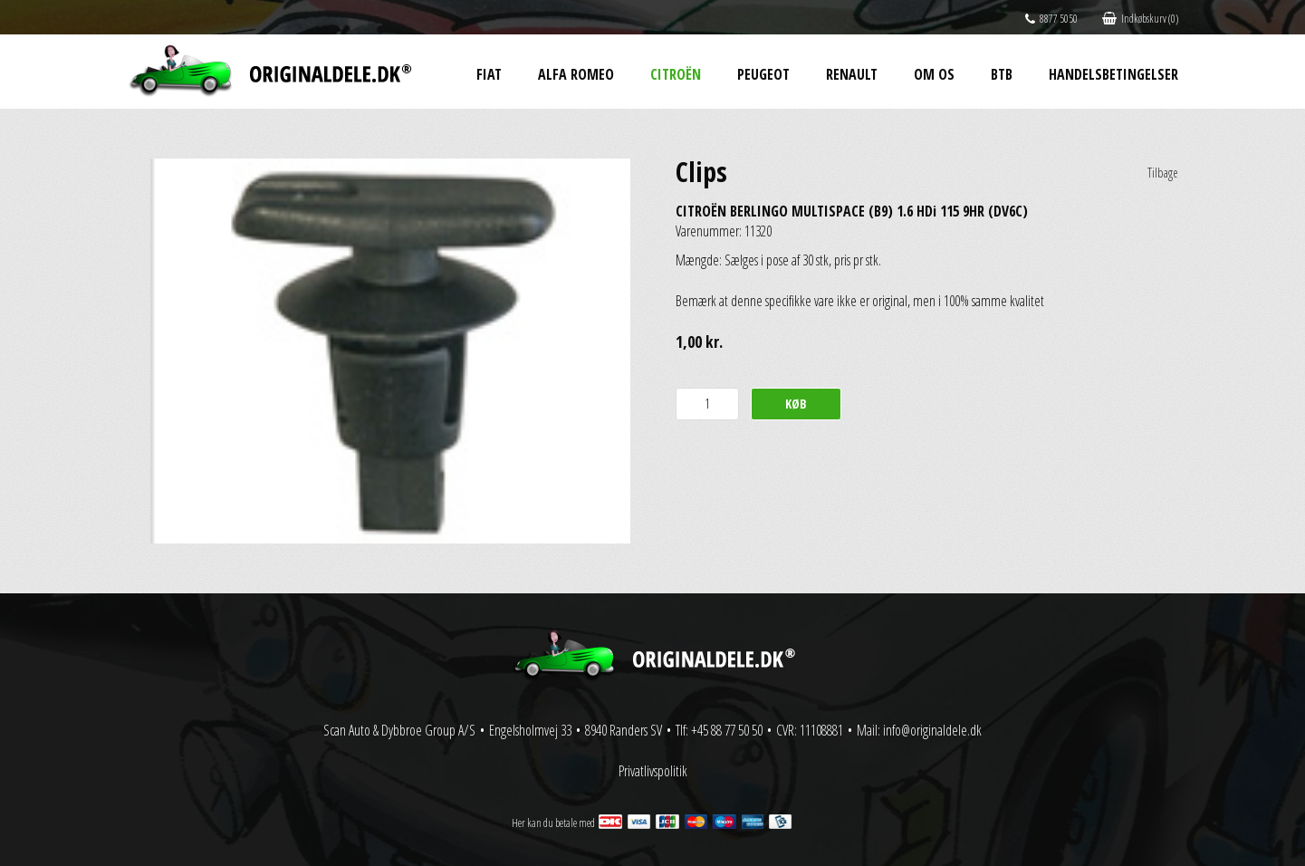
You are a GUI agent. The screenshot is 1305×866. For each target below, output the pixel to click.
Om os (934, 74)
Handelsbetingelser (1113, 74)
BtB (1001, 74)
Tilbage (1162, 172)
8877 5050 (1051, 18)
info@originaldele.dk (932, 730)
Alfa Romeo (576, 74)
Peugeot (763, 74)
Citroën (675, 74)
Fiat (489, 74)
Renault (852, 74)
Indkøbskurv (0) (1140, 18)
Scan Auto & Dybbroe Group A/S (399, 730)
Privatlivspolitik (653, 771)
